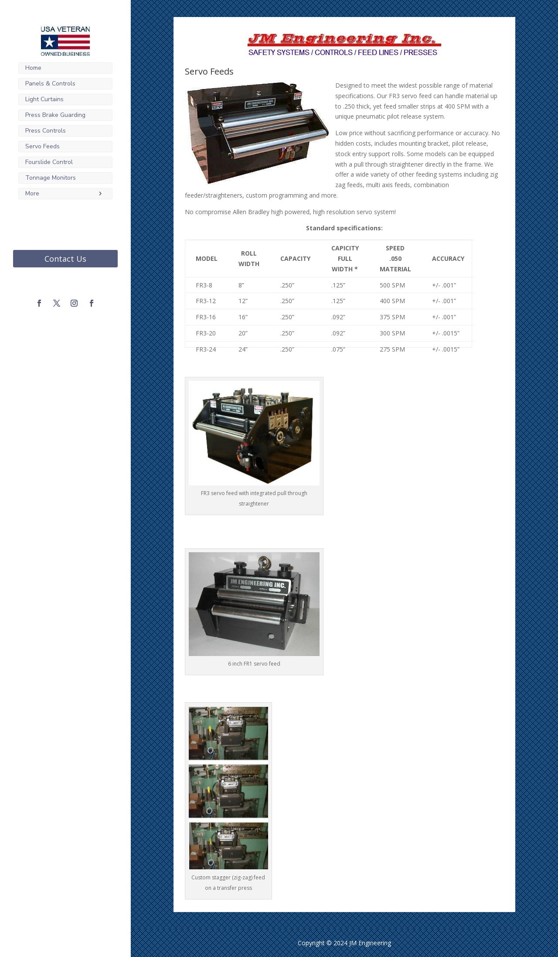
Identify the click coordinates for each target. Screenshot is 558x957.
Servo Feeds (42, 146)
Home (33, 68)
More (32, 193)
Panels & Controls (50, 83)
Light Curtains (44, 99)
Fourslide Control (49, 162)
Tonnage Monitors (50, 178)
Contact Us (65, 258)
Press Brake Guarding (55, 115)
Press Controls (45, 130)
